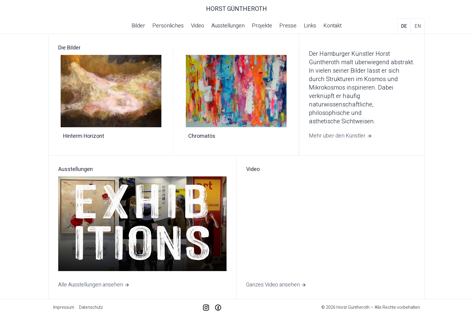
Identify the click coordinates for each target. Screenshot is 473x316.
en (417, 26)
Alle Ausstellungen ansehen (94, 285)
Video (197, 26)
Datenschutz (91, 308)
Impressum (63, 308)
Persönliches (168, 26)
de (404, 26)
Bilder (138, 26)
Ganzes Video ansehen (276, 285)
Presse (288, 26)
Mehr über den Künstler (340, 136)
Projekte (262, 26)
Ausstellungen (228, 26)
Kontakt (332, 26)
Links (310, 26)
